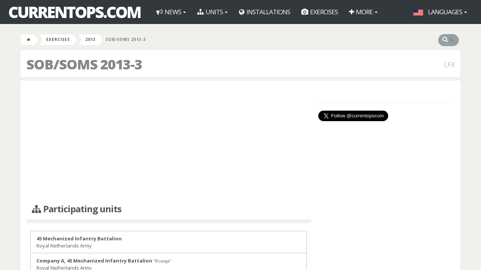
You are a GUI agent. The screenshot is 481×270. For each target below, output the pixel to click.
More (363, 12)
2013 (90, 39)
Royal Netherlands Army (79, 242)
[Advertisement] (168, 140)
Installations (264, 12)
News (171, 12)
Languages (440, 12)
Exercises (319, 12)
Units (212, 12)
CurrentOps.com (74, 12)
